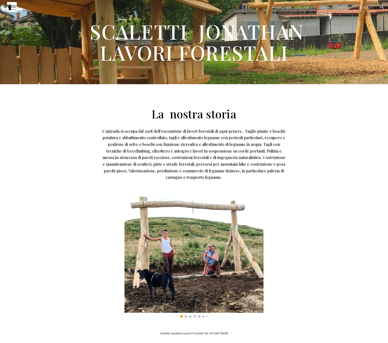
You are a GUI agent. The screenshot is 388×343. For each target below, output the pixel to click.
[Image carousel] (194, 257)
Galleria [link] (341, 7)
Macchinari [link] (364, 7)
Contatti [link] (305, 7)
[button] (382, 7)
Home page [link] (281, 7)
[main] (194, 42)
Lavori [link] (323, 7)
